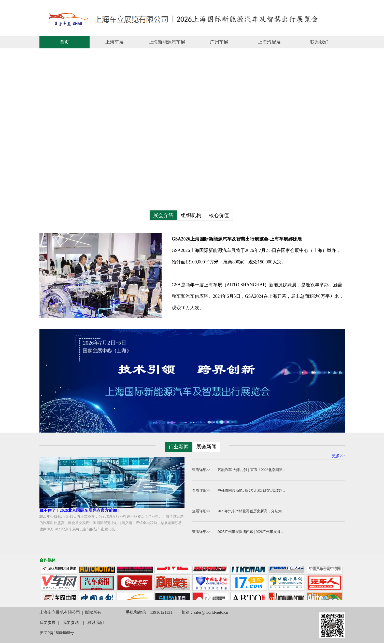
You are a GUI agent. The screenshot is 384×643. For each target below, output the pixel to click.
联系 (339, 5)
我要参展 (47, 622)
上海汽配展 (269, 42)
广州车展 (219, 42)
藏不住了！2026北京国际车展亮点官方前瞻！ (80, 510)
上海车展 (114, 42)
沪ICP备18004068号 (56, 633)
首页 (64, 42)
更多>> (338, 455)
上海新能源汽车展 (167, 42)
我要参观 (71, 622)
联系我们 (319, 42)
